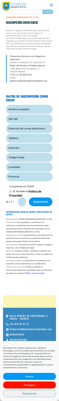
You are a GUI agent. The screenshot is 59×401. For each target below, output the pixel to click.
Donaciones (17, 335)
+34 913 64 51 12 (19, 324)
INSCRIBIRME (40, 202)
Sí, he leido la (25, 193)
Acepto (29, 376)
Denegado (29, 385)
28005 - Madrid (19, 319)
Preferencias (29, 393)
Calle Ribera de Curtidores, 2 (29, 316)
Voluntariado (18, 340)
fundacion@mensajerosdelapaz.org (31, 329)
